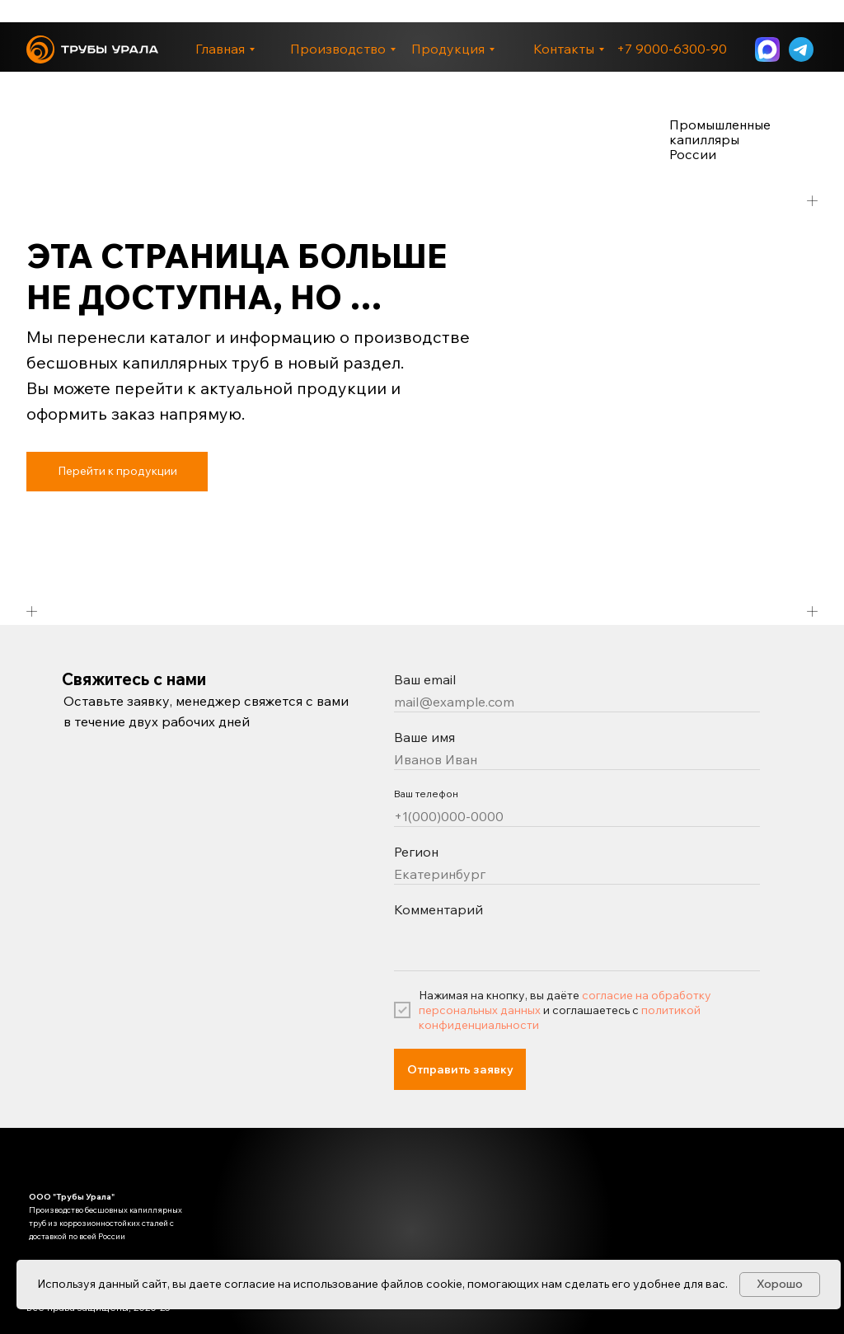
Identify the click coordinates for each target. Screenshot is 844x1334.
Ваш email (425, 679)
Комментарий (438, 909)
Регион (416, 851)
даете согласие (232, 1283)
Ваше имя (424, 737)
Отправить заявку (460, 1069)
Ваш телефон (426, 793)
